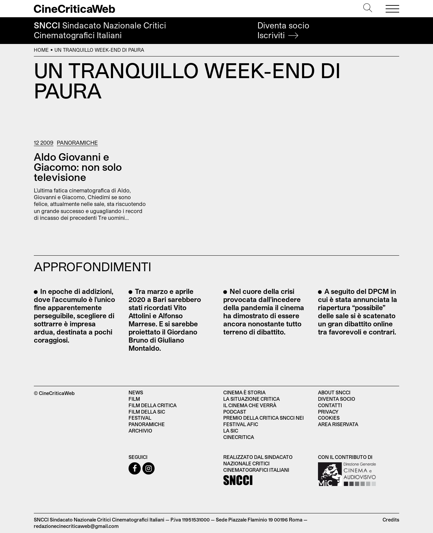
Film (134, 399)
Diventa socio (283, 30)
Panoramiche (77, 142)
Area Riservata (338, 424)
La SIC (230, 431)
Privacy (328, 412)
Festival (140, 418)
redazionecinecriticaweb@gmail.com (76, 526)
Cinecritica (238, 437)
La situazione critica (251, 399)
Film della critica (153, 405)
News (136, 392)
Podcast (234, 412)
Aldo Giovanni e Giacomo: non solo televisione (78, 166)
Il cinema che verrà (249, 405)
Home (41, 50)
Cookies (329, 418)
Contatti (330, 405)
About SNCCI (334, 392)
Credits (391, 520)
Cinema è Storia (244, 392)
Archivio (140, 431)
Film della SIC (147, 412)
